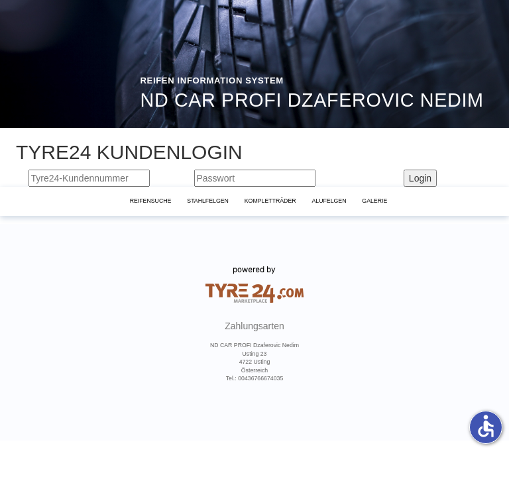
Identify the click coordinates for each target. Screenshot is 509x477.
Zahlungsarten (254, 326)
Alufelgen (328, 200)
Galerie (374, 200)
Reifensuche (151, 200)
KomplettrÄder (270, 200)
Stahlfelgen (208, 200)
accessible (486, 426)
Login (420, 178)
